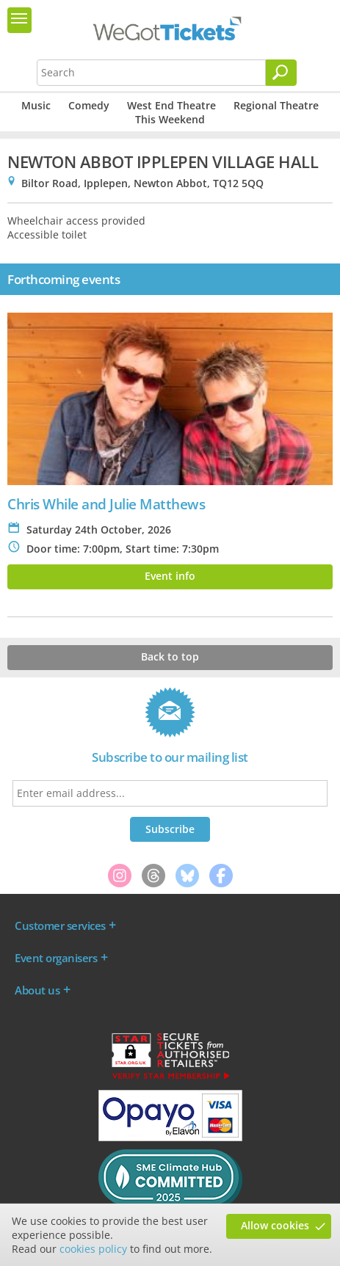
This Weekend (170, 119)
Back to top (170, 656)
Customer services (60, 925)
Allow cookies (275, 1225)
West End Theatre (171, 105)
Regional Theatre (276, 105)
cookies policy (93, 1249)
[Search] (281, 72)
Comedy (88, 105)
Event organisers (56, 957)
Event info (170, 576)
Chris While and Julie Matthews (106, 504)
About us (37, 990)
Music (36, 105)
